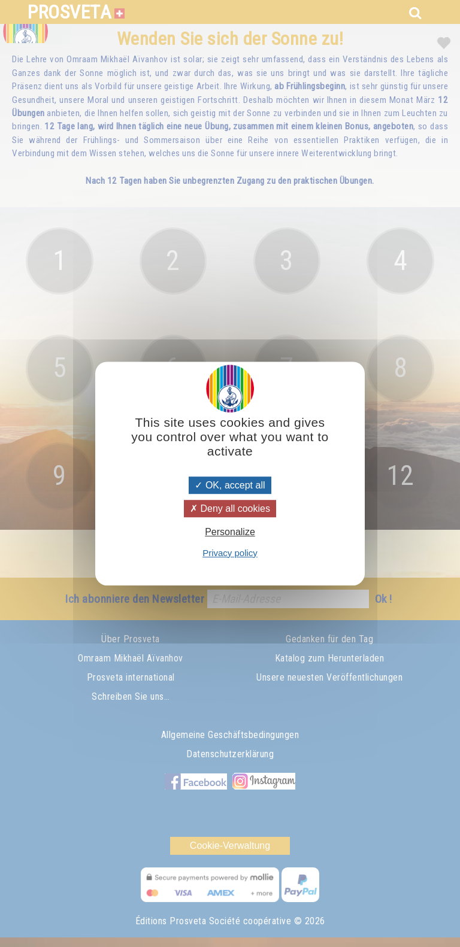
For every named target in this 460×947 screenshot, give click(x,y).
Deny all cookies (230, 508)
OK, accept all (230, 485)
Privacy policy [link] (230, 553)
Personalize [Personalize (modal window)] (230, 532)
